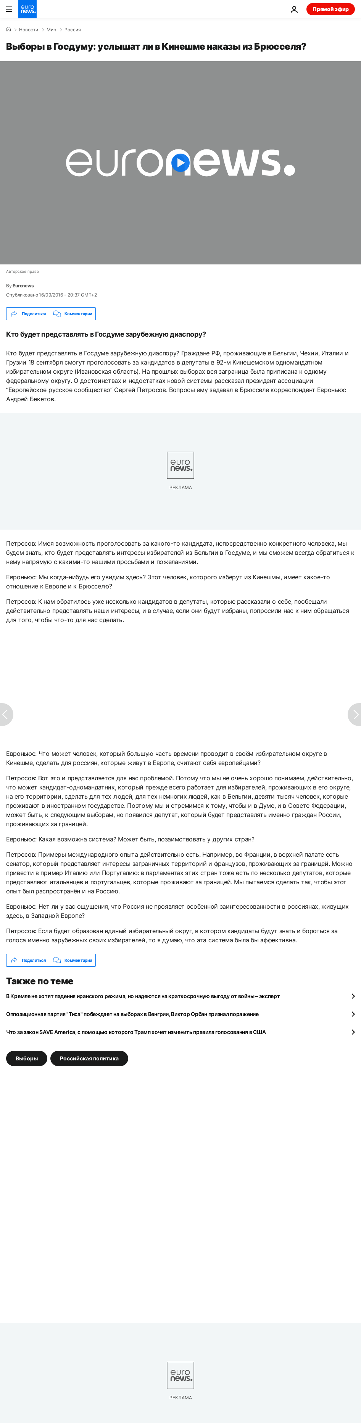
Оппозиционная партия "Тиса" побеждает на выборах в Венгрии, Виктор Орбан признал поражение (132, 1014)
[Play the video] (180, 162)
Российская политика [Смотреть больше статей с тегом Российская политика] (89, 1058)
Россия (72, 30)
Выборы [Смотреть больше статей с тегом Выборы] (27, 1058)
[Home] (8, 29)
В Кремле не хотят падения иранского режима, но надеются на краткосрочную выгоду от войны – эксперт (143, 996)
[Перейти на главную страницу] (27, 9)
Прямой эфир (331, 9)
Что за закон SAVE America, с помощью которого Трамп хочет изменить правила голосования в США (136, 1032)
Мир (51, 30)
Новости (28, 30)
